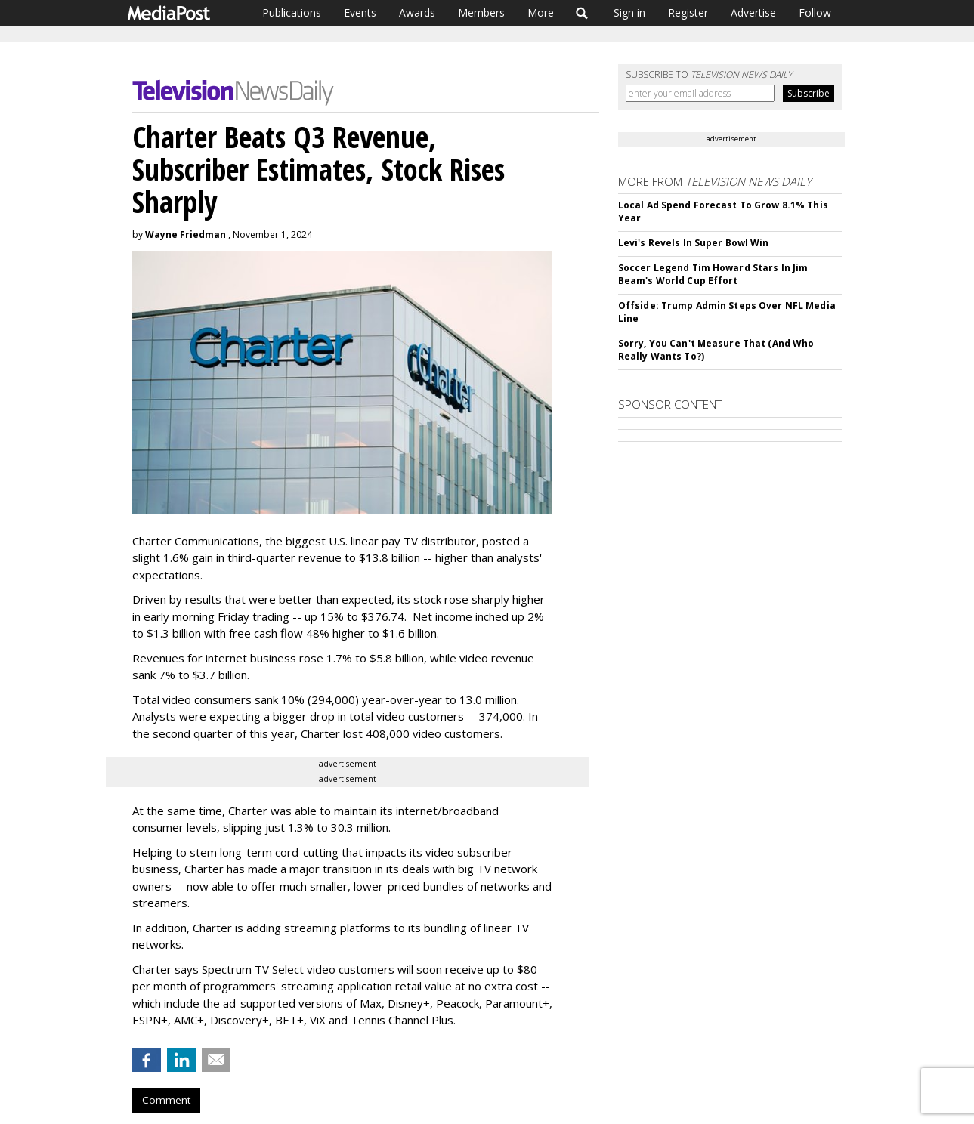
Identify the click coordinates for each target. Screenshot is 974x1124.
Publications (291, 12)
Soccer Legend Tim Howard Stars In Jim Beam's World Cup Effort (713, 274)
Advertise (753, 12)
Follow (815, 12)
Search (582, 13)
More (540, 12)
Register (688, 12)
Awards (417, 12)
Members (481, 12)
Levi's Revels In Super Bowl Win (693, 242)
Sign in (629, 12)
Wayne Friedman (185, 234)
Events (360, 12)
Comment (166, 1100)
